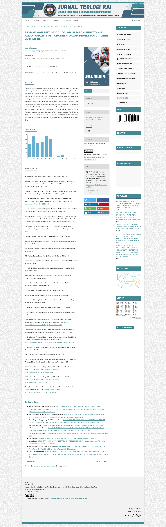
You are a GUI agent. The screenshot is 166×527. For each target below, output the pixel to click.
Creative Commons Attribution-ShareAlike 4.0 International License (95, 157)
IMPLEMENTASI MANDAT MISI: (56, 433)
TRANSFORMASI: (45, 438)
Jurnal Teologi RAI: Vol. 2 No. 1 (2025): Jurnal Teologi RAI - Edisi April (67, 430)
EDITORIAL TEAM (123, 39)
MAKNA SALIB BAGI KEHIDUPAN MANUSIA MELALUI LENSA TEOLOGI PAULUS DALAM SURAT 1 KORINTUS (128, 227)
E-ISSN (119, 109)
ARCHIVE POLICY (123, 93)
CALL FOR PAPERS (124, 54)
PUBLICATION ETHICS (124, 64)
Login (76, 20)
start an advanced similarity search (45, 466)
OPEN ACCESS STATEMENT (126, 73)
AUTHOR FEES (122, 98)
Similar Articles (31, 402)
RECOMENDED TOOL (124, 163)
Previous (31, 461)
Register (67, 20)
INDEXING (121, 88)
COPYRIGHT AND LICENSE (126, 78)
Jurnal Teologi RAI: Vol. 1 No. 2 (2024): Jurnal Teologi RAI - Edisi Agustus (52, 449)
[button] (90, 200)
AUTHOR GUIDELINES (124, 59)
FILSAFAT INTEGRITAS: (49, 425)
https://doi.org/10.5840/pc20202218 (37, 204)
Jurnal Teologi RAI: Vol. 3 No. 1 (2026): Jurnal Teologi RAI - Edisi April (77, 422)
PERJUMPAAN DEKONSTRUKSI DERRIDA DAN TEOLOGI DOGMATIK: (61, 441)
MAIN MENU (121, 28)
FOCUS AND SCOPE (124, 34)
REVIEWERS (121, 44)
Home (27, 20)
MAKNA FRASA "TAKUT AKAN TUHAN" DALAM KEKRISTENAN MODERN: (80, 446)
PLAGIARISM (121, 83)
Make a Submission (125, 327)
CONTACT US (122, 103)
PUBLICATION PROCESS (125, 69)
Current (36, 20)
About (56, 20)
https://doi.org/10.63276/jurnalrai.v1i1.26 (43, 66)
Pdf (89, 91)
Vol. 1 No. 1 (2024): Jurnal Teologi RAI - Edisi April (58, 26)
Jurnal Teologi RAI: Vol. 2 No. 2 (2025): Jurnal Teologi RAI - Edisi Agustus (59, 417)
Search (136, 20)
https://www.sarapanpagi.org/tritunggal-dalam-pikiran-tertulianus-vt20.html (49, 342)
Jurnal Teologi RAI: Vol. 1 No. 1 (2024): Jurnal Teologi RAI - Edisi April (80, 425)
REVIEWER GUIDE (123, 49)
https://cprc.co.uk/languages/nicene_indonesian (40, 392)
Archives (46, 20)
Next (106, 461)
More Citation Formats (93, 191)
